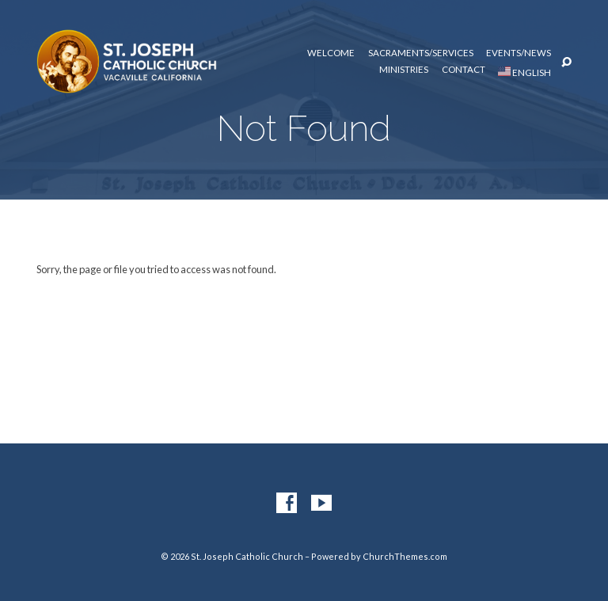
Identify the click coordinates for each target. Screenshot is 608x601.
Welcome (331, 53)
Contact (463, 69)
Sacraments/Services (420, 53)
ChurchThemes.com (405, 556)
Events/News (518, 53)
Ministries (403, 69)
